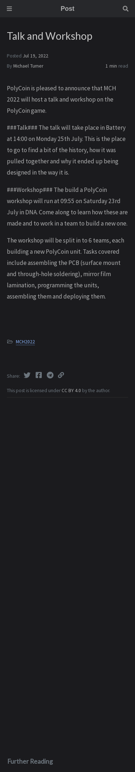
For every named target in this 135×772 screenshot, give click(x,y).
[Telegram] (51, 375)
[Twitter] (28, 375)
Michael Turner (28, 66)
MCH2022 (25, 342)
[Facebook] (39, 375)
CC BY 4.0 (72, 390)
